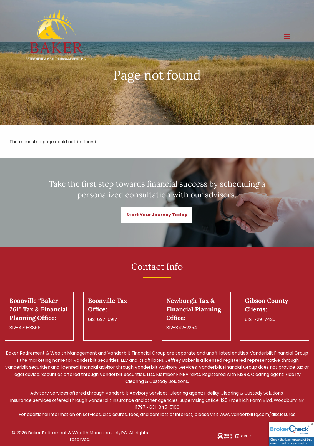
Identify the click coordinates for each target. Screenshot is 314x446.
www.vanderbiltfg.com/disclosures (257, 414)
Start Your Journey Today (156, 215)
